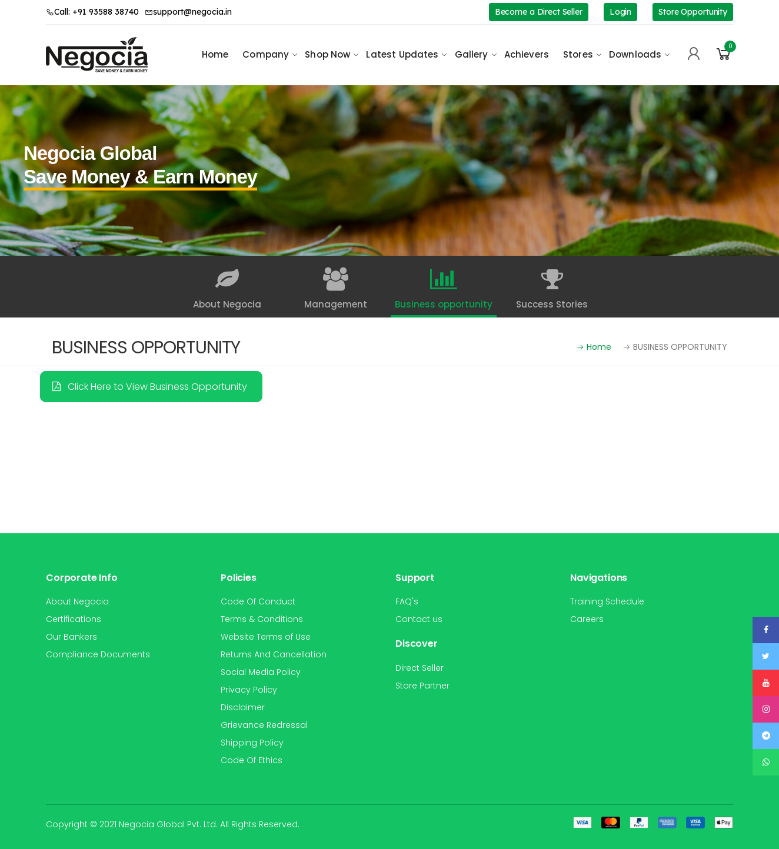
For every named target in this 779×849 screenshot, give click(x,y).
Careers (587, 619)
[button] (723, 54)
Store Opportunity (692, 11)
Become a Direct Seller (538, 11)
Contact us (418, 619)
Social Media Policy (261, 672)
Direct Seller (419, 668)
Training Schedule (607, 601)
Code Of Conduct (258, 601)
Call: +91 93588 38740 (92, 11)
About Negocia (227, 289)
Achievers (526, 54)
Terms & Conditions (262, 619)
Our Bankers (71, 637)
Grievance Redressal (264, 725)
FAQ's (406, 601)
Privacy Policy (249, 690)
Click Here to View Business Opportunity (149, 386)
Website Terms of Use (266, 637)
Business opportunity (444, 289)
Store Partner (422, 685)
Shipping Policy (252, 742)
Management (335, 289)
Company (265, 54)
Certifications (73, 619)
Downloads (635, 54)
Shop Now (327, 54)
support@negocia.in (188, 11)
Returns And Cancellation (274, 654)
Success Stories (552, 289)
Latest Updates (402, 54)
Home (215, 54)
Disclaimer (243, 707)
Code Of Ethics (251, 760)
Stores (578, 54)
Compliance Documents (98, 654)
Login (620, 11)
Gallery (471, 54)
